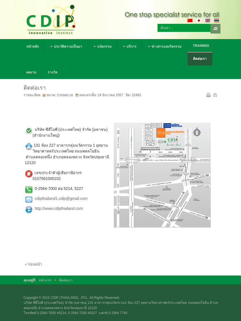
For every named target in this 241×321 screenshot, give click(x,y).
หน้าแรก (45, 280)
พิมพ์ (208, 94)
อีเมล (215, 94)
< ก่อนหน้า (33, 264)
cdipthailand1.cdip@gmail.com (61, 198)
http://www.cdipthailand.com (59, 208)
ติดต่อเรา (35, 88)
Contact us (65, 95)
